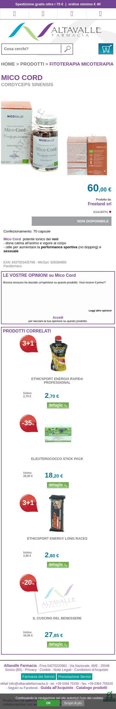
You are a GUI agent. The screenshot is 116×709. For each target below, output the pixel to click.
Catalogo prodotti (91, 688)
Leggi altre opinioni (101, 310)
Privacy (31, 670)
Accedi (58, 317)
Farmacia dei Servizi (38, 677)
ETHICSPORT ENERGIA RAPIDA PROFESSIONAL (57, 380)
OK (48, 703)
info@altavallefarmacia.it (28, 684)
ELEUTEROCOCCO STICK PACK (57, 459)
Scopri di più (73, 703)
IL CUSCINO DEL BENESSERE (57, 618)
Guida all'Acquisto (57, 688)
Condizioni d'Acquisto (91, 670)
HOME (8, 64)
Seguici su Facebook (23, 688)
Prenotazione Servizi (74, 677)
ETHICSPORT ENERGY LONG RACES (57, 538)
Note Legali (62, 670)
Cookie (45, 670)
